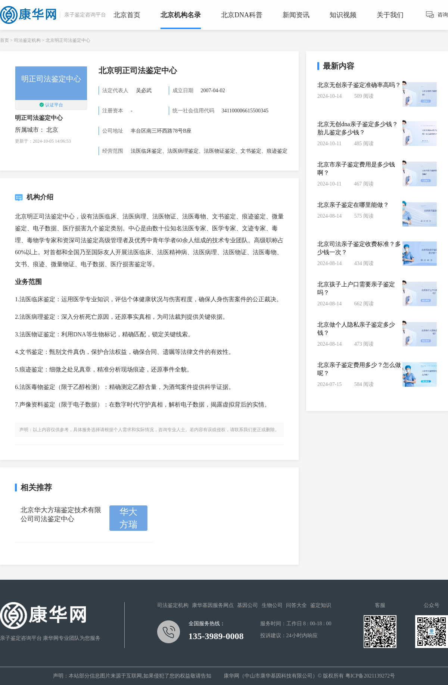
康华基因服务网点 (213, 605)
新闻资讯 (296, 15)
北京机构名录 (181, 15)
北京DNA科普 (241, 15)
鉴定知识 (320, 605)
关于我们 (390, 15)
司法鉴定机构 (27, 40)
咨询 (443, 15)
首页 (4, 40)
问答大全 (296, 605)
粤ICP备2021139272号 (370, 676)
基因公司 (247, 605)
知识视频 (343, 15)
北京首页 (126, 15)
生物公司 (272, 605)
